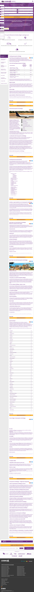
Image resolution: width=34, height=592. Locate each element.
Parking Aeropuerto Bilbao (5, 569)
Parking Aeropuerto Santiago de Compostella (7, 575)
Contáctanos (29, 548)
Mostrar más (11, 100)
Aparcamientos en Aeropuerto (3, 56)
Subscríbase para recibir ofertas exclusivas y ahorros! (8, 548)
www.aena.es (25, 130)
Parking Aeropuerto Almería (20, 568)
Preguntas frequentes (4, 83)
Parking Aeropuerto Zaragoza (21, 575)
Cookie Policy (3, 581)
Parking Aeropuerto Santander (5, 576)
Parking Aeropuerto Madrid (20, 570)
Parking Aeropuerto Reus (4, 574)
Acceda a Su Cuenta (4, 584)
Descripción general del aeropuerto (3, 59)
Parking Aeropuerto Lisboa (20, 569)
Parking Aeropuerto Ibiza (20, 567)
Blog (2, 585)
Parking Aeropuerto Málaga (5, 566)
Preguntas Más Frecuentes (5, 582)
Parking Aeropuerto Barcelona (5, 568)
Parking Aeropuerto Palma (4, 573)
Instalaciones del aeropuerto (3, 62)
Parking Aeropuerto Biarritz (5, 570)
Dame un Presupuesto (21, 102)
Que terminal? (3, 75)
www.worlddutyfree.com (12, 470)
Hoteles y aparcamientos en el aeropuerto (3, 66)
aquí (28, 449)
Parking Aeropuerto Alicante (5, 567)
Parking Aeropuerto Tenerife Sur (21, 573)
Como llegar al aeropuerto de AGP (3, 78)
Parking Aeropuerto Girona (20, 566)
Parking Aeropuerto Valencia (21, 574)
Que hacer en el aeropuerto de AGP (3, 69)
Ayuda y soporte (3, 583)
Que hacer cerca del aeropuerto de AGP (3, 72)
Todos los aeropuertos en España (7, 564)
